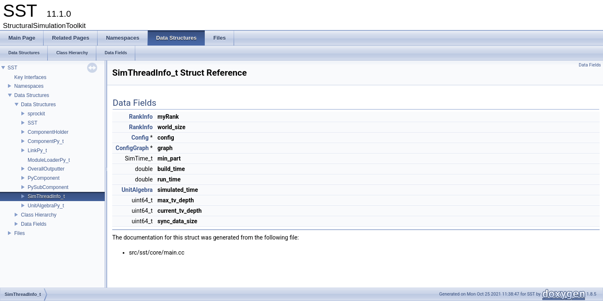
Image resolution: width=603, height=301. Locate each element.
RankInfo (141, 116)
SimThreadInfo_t (46, 196)
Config (140, 137)
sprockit (36, 114)
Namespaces (29, 86)
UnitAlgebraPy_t (46, 206)
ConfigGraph (132, 148)
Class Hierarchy (39, 215)
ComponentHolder (48, 132)
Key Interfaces (30, 77)
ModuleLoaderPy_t (49, 160)
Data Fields (33, 224)
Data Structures (31, 95)
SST (12, 68)
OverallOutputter (46, 169)
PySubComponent (48, 187)
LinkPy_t (37, 150)
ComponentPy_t (46, 141)
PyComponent (43, 178)
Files (19, 233)
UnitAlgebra (136, 189)
